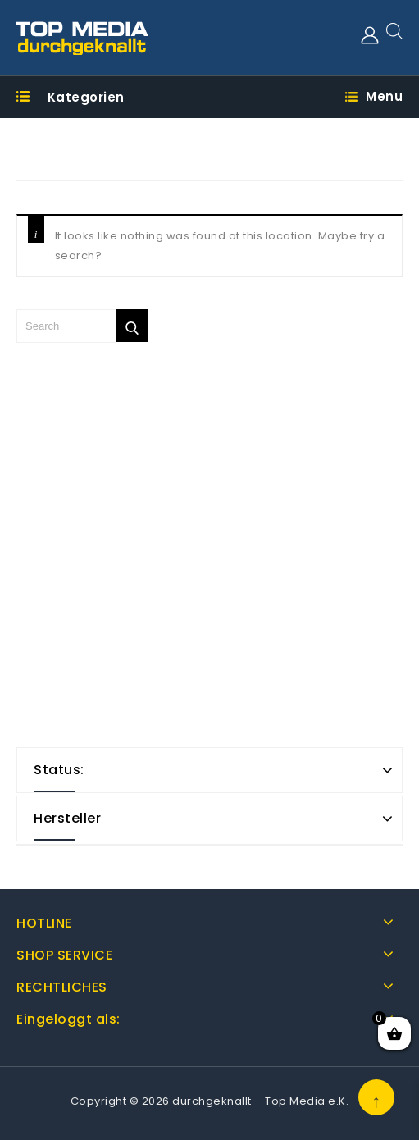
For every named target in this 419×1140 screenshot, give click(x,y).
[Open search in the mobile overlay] (394, 31)
